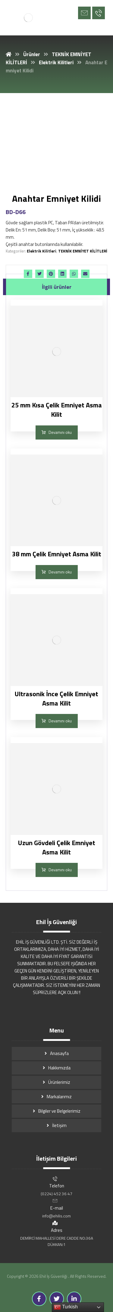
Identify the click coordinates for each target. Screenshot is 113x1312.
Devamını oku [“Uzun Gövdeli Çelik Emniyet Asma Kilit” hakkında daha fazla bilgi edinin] (60, 870)
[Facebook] (39, 1299)
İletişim (59, 1125)
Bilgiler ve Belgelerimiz (59, 1111)
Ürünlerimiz (59, 1082)
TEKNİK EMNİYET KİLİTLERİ (82, 251)
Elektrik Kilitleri (41, 251)
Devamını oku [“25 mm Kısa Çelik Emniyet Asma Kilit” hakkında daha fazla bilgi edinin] (60, 432)
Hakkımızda (59, 1067)
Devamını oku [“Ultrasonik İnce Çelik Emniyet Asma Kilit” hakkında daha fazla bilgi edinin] (60, 721)
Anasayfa (59, 1053)
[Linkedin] (74, 1299)
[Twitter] (56, 1299)
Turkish (66, 1307)
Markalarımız (59, 1096)
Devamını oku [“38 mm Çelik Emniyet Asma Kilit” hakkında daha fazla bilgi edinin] (60, 572)
